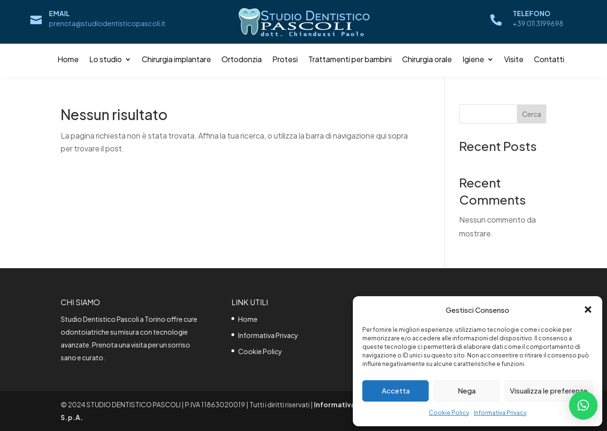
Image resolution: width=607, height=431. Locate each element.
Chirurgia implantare (176, 60)
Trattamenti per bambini (350, 60)
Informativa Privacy (500, 412)
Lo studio (105, 60)
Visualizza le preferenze (549, 390)
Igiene (473, 60)
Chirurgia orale (427, 60)
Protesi (285, 60)
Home (68, 60)
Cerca (531, 114)
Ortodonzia (241, 60)
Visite (514, 60)
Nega (467, 390)
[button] (588, 309)
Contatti (549, 60)
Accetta (396, 390)
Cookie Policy (449, 412)
